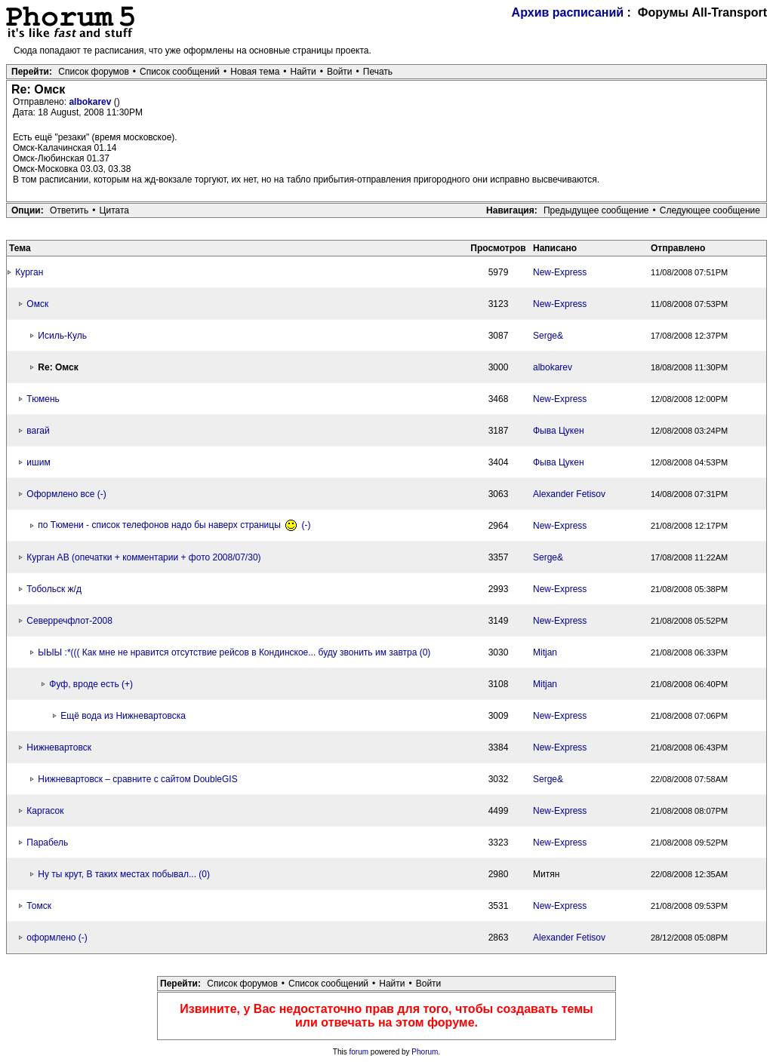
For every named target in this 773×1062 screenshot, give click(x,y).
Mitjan (545, 652)
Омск (37, 304)
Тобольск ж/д (54, 589)
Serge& (548, 335)
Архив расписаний (568, 12)
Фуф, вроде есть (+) (91, 684)
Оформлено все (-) (66, 494)
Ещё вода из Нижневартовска (123, 716)
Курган (29, 272)
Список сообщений (180, 71)
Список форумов (93, 71)
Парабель (47, 842)
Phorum (424, 1052)
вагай (37, 430)
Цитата (114, 210)
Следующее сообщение (710, 210)
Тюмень (42, 399)
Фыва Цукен (558, 430)
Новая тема (254, 71)
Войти (340, 71)
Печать (378, 71)
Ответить (69, 210)
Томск (38, 906)
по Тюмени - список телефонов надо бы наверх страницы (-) (174, 525)
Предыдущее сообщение (596, 210)
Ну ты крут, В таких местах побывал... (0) (124, 874)
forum (359, 1052)
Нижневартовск (58, 747)
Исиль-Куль (62, 335)
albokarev (91, 102)
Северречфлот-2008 (69, 620)
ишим (38, 462)
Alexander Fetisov (569, 494)
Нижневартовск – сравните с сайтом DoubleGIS (137, 779)
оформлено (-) (56, 937)
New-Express (560, 272)
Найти (303, 71)
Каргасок (44, 811)
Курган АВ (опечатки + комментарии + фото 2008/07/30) (143, 557)
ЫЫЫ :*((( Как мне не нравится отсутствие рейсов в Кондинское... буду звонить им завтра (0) (234, 652)
